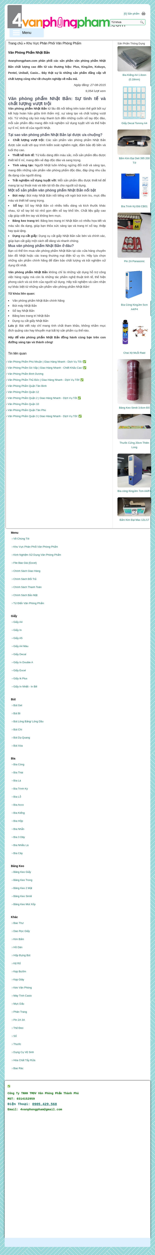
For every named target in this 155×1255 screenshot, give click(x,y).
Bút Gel (17, 705)
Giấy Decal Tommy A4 (134, 123)
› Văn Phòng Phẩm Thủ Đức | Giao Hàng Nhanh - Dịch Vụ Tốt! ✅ (44, 379)
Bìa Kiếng (18, 812)
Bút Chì (17, 729)
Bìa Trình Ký (20, 788)
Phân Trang (19, 1011)
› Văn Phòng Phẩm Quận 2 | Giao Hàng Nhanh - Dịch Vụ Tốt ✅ (43, 398)
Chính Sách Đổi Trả (24, 578)
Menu (26, 33)
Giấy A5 (17, 638)
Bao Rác (17, 1068)
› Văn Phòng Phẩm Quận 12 (22, 391)
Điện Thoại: (32, 1104)
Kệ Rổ (16, 963)
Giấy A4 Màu (20, 646)
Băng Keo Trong (22, 880)
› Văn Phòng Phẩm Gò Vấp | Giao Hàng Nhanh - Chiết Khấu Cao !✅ (46, 367)
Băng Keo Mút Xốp (24, 904)
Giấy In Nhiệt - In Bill (24, 686)
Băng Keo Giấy (21, 871)
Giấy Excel (19, 670)
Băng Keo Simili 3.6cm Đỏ (134, 407)
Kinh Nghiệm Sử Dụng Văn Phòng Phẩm (36, 554)
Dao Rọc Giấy (21, 931)
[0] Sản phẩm (131, 13)
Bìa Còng (18, 764)
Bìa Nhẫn (18, 828)
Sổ (14, 1035)
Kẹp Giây (18, 979)
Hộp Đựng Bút (21, 955)
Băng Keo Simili (22, 896)
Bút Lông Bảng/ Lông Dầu (27, 721)
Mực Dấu (18, 1003)
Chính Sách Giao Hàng (26, 570)
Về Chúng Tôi (20, 538)
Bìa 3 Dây (18, 837)
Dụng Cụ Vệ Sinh (23, 1052)
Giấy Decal (19, 654)
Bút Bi (16, 713)
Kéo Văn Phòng (22, 987)
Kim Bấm (18, 939)
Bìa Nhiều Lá (20, 845)
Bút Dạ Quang (21, 737)
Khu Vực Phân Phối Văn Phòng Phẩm (35, 546)
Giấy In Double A (22, 662)
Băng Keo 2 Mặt (22, 888)
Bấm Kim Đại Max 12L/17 (134, 519)
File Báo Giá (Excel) (24, 562)
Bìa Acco (18, 804)
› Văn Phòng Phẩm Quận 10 (22, 404)
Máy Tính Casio (22, 995)
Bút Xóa (17, 745)
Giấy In (17, 630)
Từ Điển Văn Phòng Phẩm (28, 603)
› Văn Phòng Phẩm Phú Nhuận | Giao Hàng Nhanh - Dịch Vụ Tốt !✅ (46, 361)
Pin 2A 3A (18, 1019)
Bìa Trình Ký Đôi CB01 (134, 206)
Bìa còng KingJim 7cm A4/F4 (134, 491)
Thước (16, 1044)
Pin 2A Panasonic (134, 261)
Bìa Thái (17, 772)
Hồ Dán (17, 947)
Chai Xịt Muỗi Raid (134, 352)
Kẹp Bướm (19, 971)
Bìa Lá (16, 780)
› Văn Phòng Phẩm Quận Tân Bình (26, 385)
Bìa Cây (17, 853)
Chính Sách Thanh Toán (27, 587)
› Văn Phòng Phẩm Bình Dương (24, 373)
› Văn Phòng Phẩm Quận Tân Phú (26, 410)
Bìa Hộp (17, 820)
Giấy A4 (17, 621)
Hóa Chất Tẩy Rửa (23, 1060)
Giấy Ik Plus (19, 678)
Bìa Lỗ (16, 796)
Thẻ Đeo (17, 1027)
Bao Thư (18, 923)
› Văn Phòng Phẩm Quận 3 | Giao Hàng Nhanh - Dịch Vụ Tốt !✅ (44, 416)
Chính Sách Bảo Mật (24, 595)
